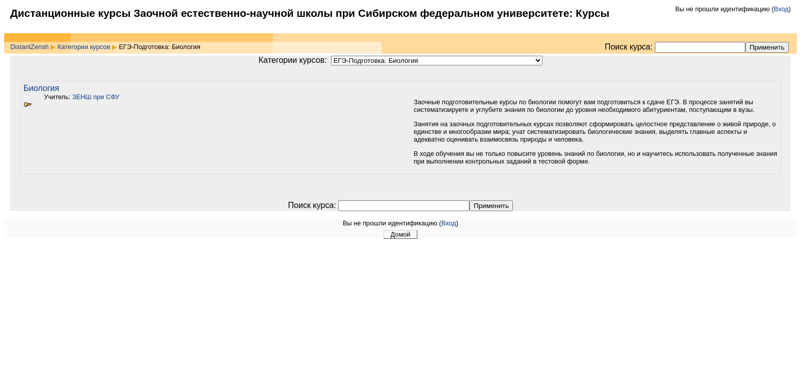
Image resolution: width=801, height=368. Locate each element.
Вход (781, 9)
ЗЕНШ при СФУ (96, 97)
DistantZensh (29, 47)
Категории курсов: (292, 60)
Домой (401, 234)
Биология (41, 88)
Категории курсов (84, 47)
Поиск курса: (630, 46)
